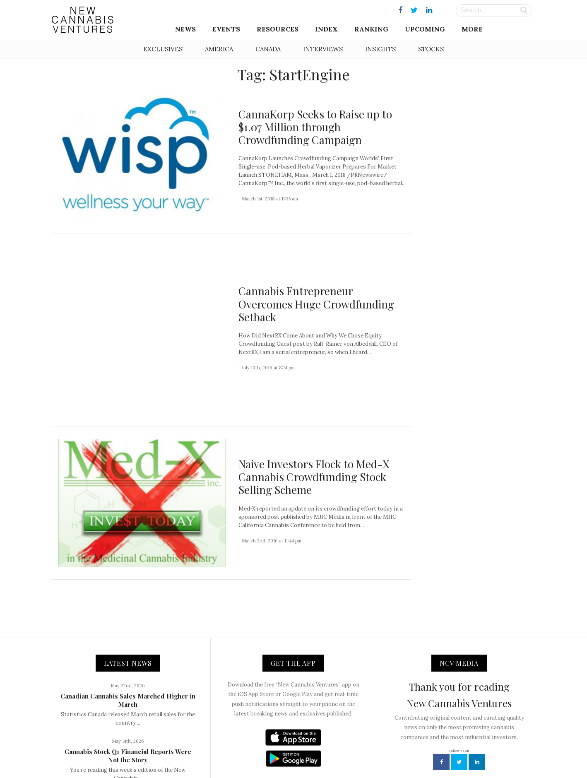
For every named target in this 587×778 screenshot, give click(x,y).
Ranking (371, 29)
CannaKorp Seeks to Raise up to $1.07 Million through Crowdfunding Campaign (315, 127)
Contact (254, 753)
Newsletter (286, 753)
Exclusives (163, 49)
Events (226, 29)
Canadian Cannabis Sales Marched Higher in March (127, 623)
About (228, 753)
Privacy (353, 753)
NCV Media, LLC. (192, 753)
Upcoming (425, 29)
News (185, 29)
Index (326, 29)
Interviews (323, 49)
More (472, 29)
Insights (380, 49)
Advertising (321, 753)
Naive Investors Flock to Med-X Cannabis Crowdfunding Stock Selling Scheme (313, 400)
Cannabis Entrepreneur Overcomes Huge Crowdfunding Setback (316, 266)
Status (414, 753)
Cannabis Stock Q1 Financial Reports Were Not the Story (128, 678)
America (219, 49)
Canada (268, 49)
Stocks (431, 49)
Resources (277, 29)
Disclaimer (384, 753)
